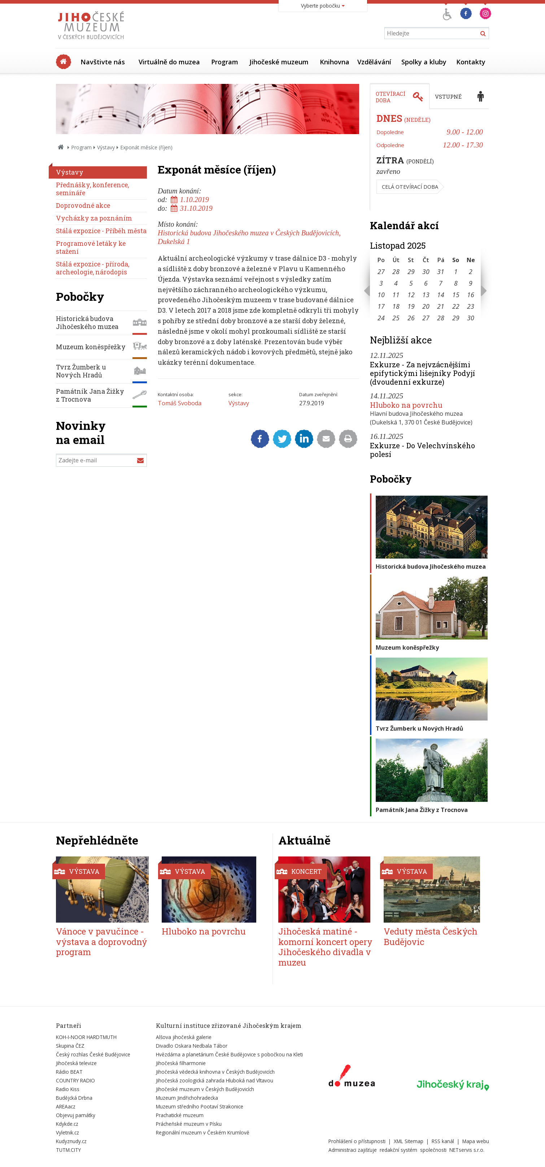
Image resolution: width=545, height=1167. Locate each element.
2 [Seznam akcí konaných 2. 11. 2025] (470, 271)
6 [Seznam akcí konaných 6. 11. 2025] (426, 283)
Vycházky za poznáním (94, 218)
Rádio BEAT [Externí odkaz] (69, 1071)
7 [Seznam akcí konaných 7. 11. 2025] (440, 283)
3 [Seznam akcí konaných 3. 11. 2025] (381, 283)
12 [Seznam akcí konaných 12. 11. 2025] (411, 294)
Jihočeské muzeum (279, 61)
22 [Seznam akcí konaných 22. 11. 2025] (455, 306)
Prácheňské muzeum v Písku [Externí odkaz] (189, 1123)
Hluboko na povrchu (406, 405)
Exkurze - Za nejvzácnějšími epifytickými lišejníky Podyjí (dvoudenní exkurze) (422, 373)
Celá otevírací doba (410, 186)
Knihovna (334, 61)
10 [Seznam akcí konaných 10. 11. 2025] (381, 294)
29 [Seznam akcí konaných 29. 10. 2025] (411, 271)
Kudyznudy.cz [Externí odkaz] (71, 1141)
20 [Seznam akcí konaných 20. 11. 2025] (426, 306)
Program (224, 61)
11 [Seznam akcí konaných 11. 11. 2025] (396, 294)
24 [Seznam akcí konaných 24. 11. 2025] (381, 317)
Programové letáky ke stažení (91, 247)
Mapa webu (475, 1141)
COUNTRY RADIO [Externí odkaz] (75, 1080)
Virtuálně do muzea (169, 61)
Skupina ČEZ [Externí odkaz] (70, 1045)
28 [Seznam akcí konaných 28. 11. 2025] (440, 317)
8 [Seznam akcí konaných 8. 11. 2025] (456, 283)
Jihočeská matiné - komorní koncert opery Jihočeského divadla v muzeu (325, 947)
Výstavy (106, 147)
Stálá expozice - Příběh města (101, 231)
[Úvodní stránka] (92, 41)
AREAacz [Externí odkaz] (65, 1106)
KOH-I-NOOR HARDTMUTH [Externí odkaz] (86, 1037)
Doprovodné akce (83, 205)
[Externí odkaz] (351, 1077)
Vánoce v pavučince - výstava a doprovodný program (101, 942)
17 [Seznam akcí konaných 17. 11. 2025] (381, 306)
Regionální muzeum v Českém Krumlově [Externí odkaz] (202, 1132)
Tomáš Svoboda (179, 403)
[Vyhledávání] (436, 33)
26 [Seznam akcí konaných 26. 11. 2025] (411, 317)
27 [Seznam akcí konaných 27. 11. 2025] (426, 317)
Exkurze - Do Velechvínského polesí (422, 450)
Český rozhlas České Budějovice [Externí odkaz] (93, 1054)
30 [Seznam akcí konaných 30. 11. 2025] (470, 317)
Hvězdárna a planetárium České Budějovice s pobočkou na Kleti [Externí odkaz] (229, 1054)
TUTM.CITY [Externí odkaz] (68, 1149)
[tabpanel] (429, 159)
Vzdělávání (374, 61)
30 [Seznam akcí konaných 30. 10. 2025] (426, 271)
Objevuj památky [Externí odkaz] (75, 1115)
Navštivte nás (102, 61)
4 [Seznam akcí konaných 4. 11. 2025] (396, 283)
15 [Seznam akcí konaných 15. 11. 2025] (455, 294)
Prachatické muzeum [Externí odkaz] (180, 1115)
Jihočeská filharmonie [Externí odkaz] (181, 1063)
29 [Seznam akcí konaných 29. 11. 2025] (455, 317)
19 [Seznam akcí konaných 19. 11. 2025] (411, 306)
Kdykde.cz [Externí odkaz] (67, 1123)
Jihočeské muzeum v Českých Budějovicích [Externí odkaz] (205, 1089)
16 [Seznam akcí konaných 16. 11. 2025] (470, 294)
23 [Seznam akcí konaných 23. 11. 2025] (470, 306)
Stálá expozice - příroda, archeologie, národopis (92, 268)
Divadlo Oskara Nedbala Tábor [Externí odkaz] (191, 1045)
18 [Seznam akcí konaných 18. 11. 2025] (396, 306)
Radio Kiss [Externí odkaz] (67, 1089)
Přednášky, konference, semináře (92, 189)
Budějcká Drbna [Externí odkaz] (74, 1097)
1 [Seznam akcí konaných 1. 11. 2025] (456, 271)
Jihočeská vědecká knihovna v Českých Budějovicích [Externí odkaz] (215, 1071)
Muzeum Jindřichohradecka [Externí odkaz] (187, 1097)
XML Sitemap (408, 1141)
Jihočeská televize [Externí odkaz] (76, 1063)
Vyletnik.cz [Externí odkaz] (67, 1132)
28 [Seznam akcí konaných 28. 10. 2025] (396, 271)
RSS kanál (443, 1141)
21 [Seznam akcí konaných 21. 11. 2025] (440, 306)
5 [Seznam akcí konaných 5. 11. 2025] (411, 283)
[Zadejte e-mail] (101, 460)
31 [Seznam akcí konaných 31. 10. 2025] (440, 271)
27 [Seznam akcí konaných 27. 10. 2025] (381, 271)
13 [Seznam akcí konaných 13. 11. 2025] (426, 294)
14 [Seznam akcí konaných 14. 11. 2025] (440, 294)
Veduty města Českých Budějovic (431, 937)
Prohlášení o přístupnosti (356, 1141)
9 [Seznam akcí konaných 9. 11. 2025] (470, 283)
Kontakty (470, 61)
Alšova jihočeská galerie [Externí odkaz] (184, 1037)
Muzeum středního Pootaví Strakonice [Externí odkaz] (199, 1106)
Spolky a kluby (423, 61)
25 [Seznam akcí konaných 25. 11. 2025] (396, 317)
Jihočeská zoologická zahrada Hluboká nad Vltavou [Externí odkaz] (214, 1080)
